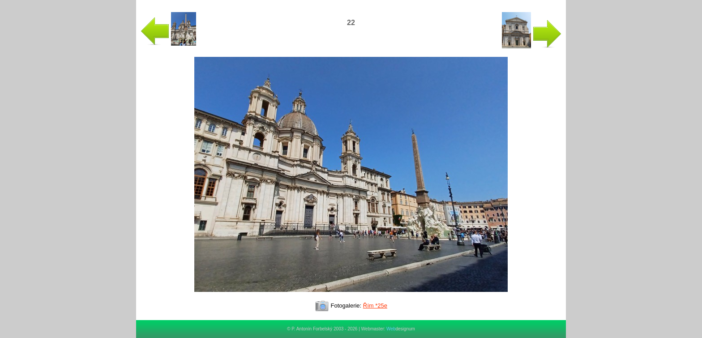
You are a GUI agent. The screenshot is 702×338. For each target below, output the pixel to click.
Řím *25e (375, 305)
